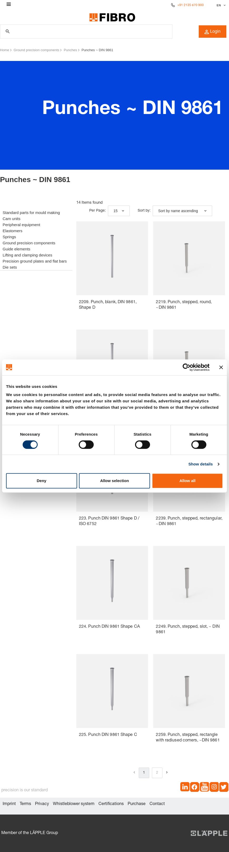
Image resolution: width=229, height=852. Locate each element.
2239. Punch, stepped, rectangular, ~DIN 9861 (189, 521)
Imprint (9, 804)
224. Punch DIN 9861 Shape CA (109, 627)
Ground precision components (36, 50)
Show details (200, 464)
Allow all (188, 480)
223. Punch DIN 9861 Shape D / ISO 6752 (109, 521)
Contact (157, 804)
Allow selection (114, 480)
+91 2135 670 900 (190, 5)
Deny (41, 480)
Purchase (137, 804)
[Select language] (220, 5)
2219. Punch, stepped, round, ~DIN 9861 (184, 305)
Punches (70, 50)
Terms (25, 804)
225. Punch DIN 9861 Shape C (108, 735)
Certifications (111, 804)
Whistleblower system (73, 804)
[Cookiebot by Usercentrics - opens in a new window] (186, 367)
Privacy (42, 804)
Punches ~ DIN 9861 (97, 50)
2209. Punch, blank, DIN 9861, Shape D (108, 305)
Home (4, 50)
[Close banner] (221, 367)
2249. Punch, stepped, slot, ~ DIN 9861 (188, 630)
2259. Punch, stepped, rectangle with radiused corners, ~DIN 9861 (188, 738)
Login (213, 32)
